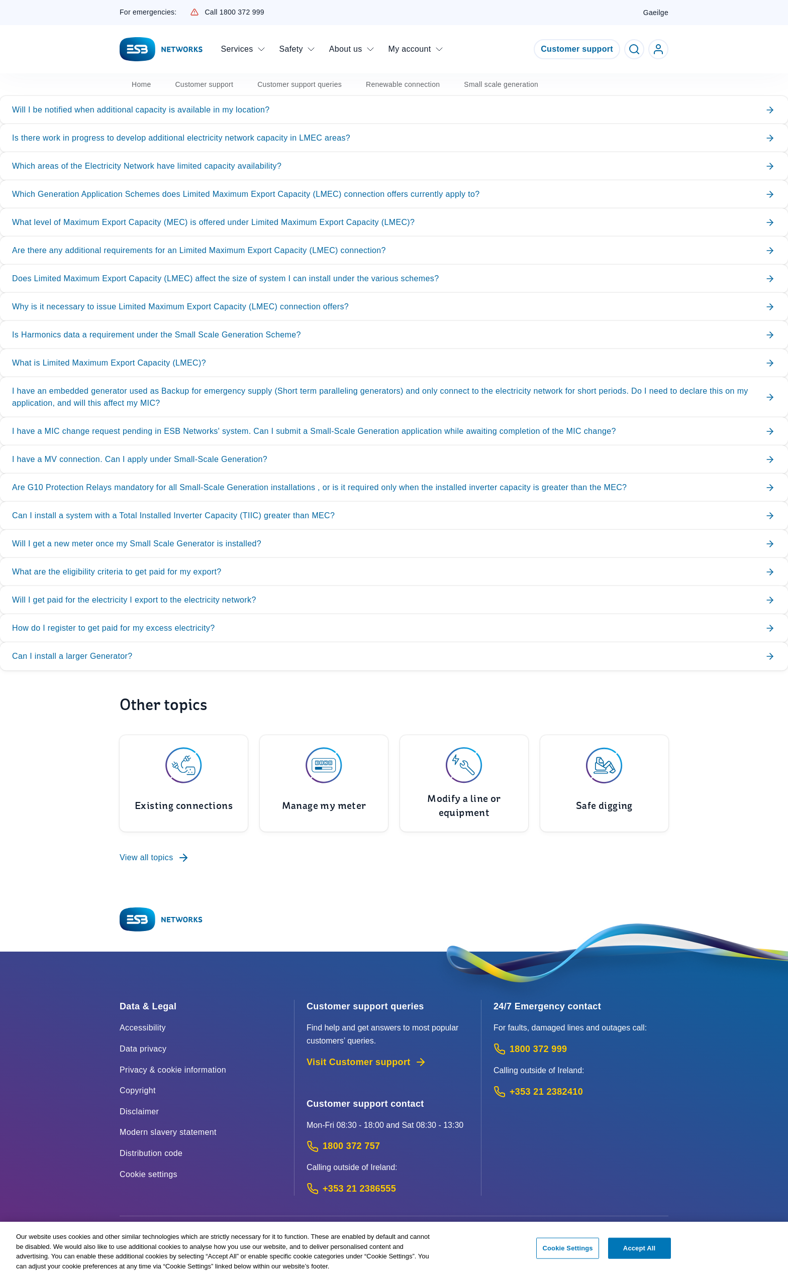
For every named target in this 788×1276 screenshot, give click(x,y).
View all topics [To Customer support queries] (154, 858)
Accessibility (143, 1027)
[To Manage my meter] (324, 783)
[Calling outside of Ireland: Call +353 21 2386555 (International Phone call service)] (388, 1189)
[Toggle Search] (634, 49)
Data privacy (143, 1049)
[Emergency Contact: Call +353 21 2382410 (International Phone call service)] (581, 1092)
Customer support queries (299, 84)
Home (141, 84)
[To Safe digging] (604, 783)
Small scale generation (501, 84)
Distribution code (151, 1153)
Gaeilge (655, 13)
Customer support (577, 49)
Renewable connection (403, 84)
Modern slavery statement (168, 1132)
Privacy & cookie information (173, 1070)
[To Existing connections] (184, 783)
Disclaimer (139, 1111)
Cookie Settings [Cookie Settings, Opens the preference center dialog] (568, 1252)
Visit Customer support (367, 1062)
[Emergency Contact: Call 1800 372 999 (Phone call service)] (581, 1049)
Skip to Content (8, 8)
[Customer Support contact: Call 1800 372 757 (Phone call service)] (388, 1146)
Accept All (639, 1252)
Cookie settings (148, 1174)
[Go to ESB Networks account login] (658, 49)
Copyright (138, 1090)
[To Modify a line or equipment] (464, 783)
